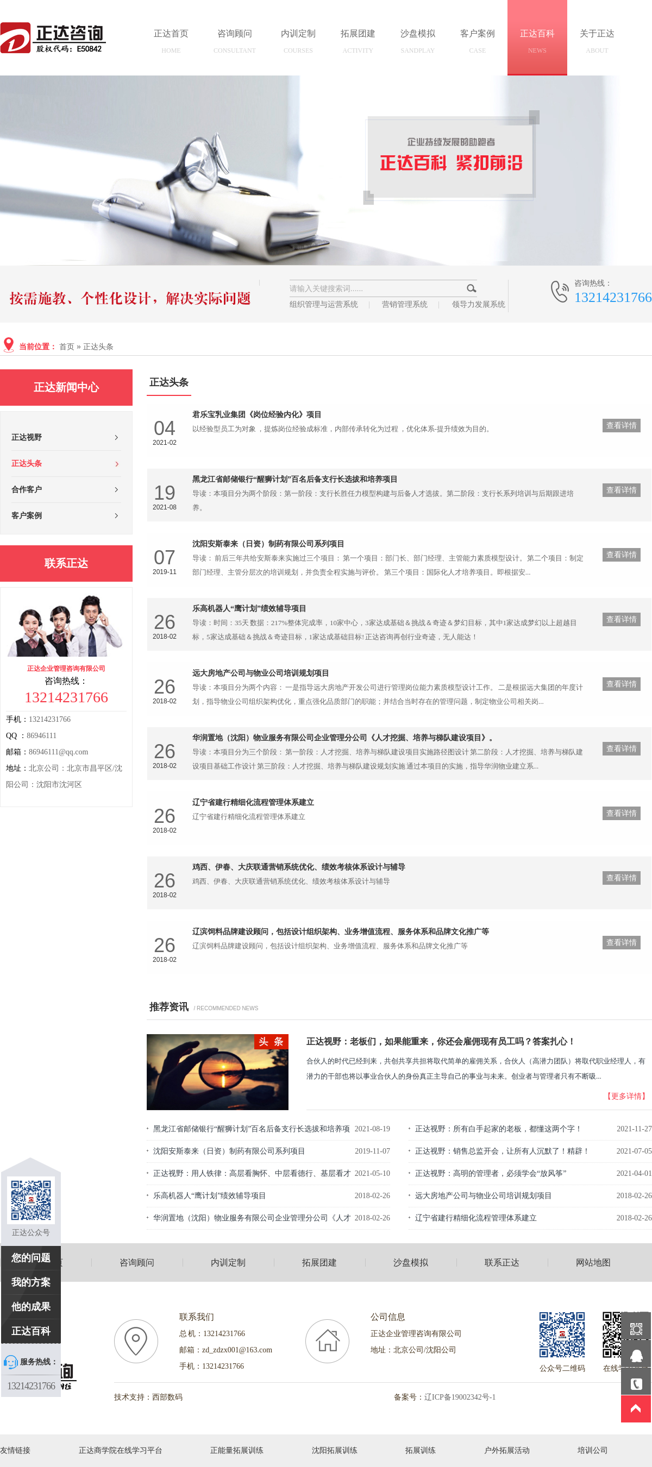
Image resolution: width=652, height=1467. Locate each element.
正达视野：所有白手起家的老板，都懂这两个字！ (498, 1129)
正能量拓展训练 (237, 1450)
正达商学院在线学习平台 (120, 1450)
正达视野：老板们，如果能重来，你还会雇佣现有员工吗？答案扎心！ (441, 1041)
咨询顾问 (235, 43)
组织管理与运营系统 (324, 304)
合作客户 (26, 490)
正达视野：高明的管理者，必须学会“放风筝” (490, 1173)
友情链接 (15, 1450)
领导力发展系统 (478, 304)
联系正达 (502, 1262)
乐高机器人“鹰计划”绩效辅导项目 (209, 1196)
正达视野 (26, 437)
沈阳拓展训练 (335, 1450)
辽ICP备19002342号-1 (460, 1397)
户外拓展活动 (507, 1450)
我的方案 (31, 1282)
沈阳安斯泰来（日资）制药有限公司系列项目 (229, 1151)
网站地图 (593, 1262)
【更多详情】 (626, 1096)
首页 (66, 347)
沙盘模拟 (417, 43)
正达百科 (537, 43)
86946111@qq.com (58, 752)
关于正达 (597, 43)
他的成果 (31, 1306)
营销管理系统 (405, 304)
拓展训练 (420, 1450)
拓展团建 (358, 43)
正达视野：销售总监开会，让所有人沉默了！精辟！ (502, 1151)
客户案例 (477, 43)
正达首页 (171, 43)
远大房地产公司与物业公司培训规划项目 (483, 1196)
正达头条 (98, 347)
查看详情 (621, 425)
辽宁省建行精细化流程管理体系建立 (476, 1218)
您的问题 (31, 1257)
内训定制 (298, 43)
